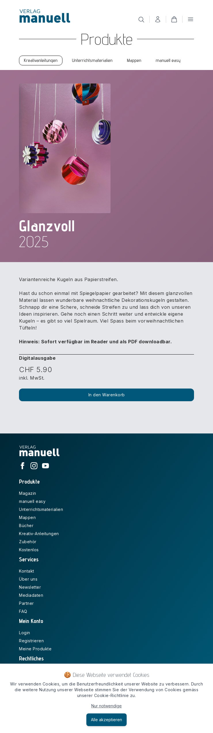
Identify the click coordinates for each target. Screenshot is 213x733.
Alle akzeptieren (106, 719)
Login (24, 632)
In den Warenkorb (106, 394)
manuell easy (32, 501)
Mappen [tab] (134, 60)
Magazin (27, 493)
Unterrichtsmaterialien (41, 509)
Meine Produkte (35, 648)
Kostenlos (29, 549)
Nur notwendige (106, 705)
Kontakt (26, 571)
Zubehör (28, 541)
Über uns (28, 579)
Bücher (26, 525)
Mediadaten (31, 595)
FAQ (23, 611)
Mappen (27, 517)
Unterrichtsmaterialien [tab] (92, 60)
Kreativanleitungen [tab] (41, 60)
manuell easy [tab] (168, 60)
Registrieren (31, 640)
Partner (26, 603)
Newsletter (30, 587)
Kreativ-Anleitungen (39, 533)
